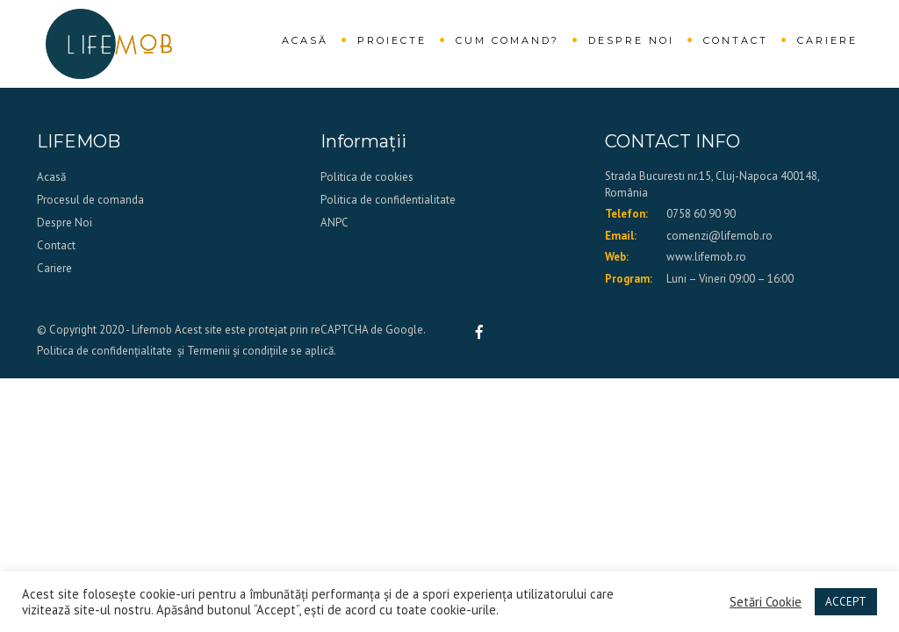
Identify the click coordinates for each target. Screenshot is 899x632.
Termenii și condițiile (237, 350)
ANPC (334, 222)
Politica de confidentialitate (388, 199)
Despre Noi (631, 40)
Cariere (827, 40)
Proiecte (392, 40)
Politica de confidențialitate (104, 350)
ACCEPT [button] (846, 601)
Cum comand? (507, 40)
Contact (735, 40)
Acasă (305, 40)
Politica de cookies (367, 176)
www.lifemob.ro (706, 256)
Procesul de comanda (90, 199)
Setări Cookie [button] (766, 602)
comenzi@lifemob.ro (719, 235)
